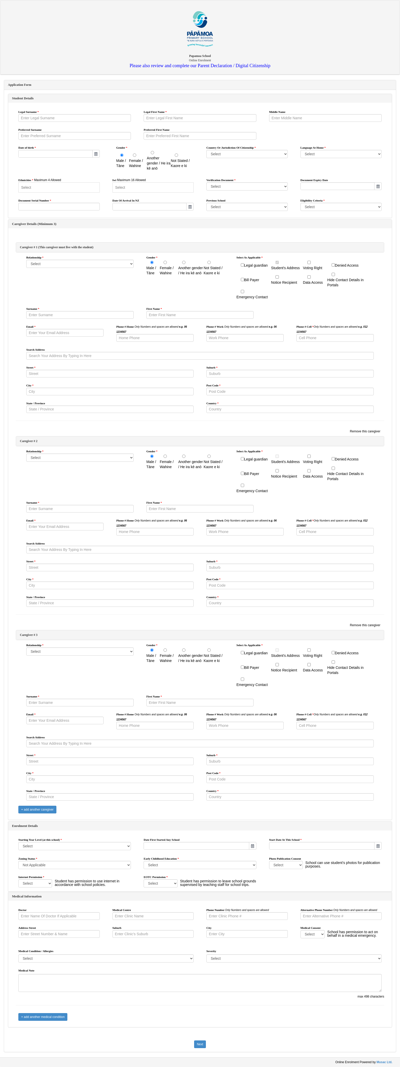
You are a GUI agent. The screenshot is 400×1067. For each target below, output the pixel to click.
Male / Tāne (121, 163)
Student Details (23, 98)
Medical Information (27, 896)
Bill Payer (251, 280)
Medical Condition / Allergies (35, 951)
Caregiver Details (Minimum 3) (34, 224)
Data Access (313, 282)
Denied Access (347, 265)
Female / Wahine (136, 163)
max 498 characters (371, 996)
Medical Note (26, 970)
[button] (95, 153)
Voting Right (312, 268)
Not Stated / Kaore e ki (180, 163)
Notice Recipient (284, 282)
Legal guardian (256, 265)
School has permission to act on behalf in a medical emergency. (352, 933)
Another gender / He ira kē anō (159, 163)
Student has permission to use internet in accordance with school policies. (87, 882)
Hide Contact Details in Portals (345, 282)
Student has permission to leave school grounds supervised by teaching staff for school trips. (218, 882)
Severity (211, 951)
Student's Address (285, 268)
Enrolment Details (25, 826)
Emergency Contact (252, 297)
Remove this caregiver (365, 431)
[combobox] (56, 153)
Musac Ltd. (384, 1062)
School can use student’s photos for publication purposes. (342, 864)
